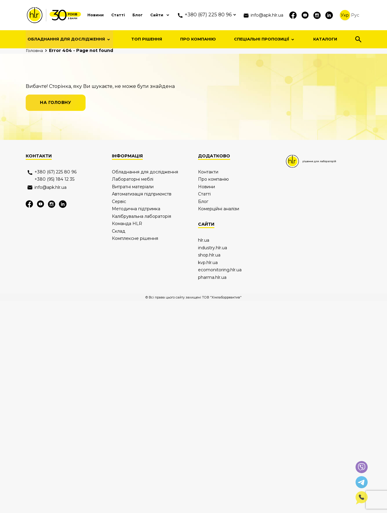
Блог (128, 14)
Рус (355, 15)
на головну (57, 185)
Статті (108, 14)
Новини (83, 14)
